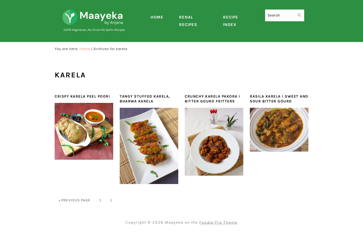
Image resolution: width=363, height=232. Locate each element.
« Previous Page (75, 200)
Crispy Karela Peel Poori (82, 96)
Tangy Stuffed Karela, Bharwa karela (145, 98)
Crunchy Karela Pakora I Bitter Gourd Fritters (212, 98)
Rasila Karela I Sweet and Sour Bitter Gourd (279, 98)
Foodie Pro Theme (218, 222)
